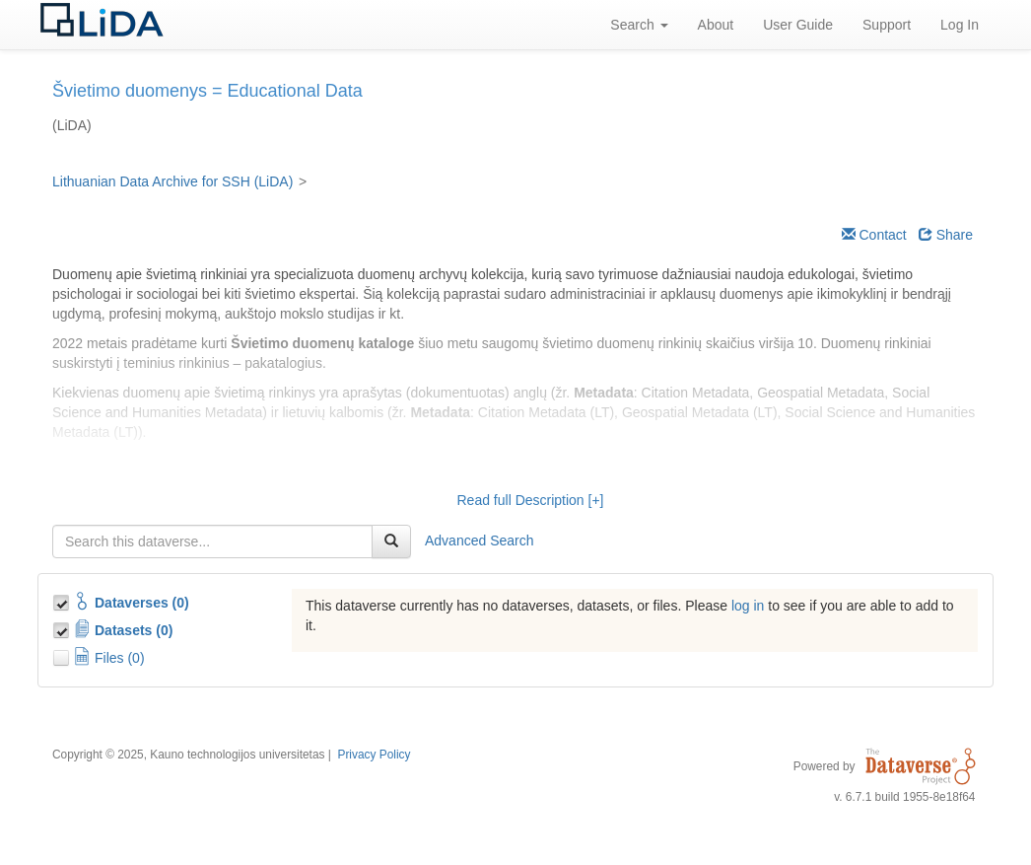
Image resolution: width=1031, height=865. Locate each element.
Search (638, 25)
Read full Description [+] (529, 500)
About (716, 25)
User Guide (798, 25)
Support (886, 25)
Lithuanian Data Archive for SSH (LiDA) (172, 181)
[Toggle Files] (63, 655)
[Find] (391, 541)
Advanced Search (479, 540)
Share (946, 235)
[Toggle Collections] (63, 600)
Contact (874, 235)
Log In (959, 25)
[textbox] (212, 541)
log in (747, 605)
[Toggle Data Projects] (63, 627)
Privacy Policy (373, 754)
